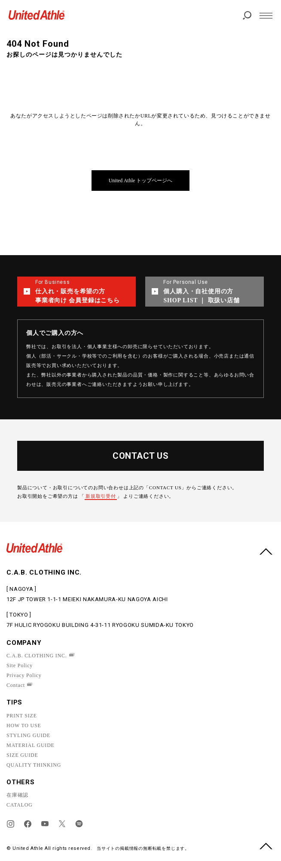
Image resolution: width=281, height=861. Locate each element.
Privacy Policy (24, 675)
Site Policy (19, 665)
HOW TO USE (23, 726)
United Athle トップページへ (141, 181)
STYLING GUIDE (28, 735)
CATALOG (19, 805)
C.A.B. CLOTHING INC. (36, 656)
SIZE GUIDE (22, 755)
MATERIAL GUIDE (30, 745)
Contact (15, 685)
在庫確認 (17, 795)
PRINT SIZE (21, 716)
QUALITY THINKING (33, 765)
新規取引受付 (101, 496)
